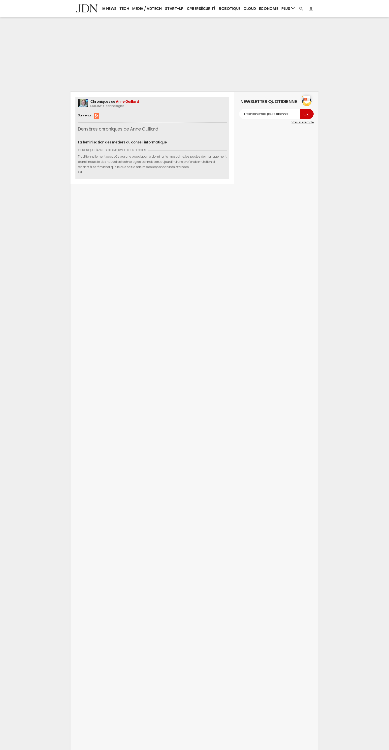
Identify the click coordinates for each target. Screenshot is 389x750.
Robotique (229, 8)
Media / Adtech (147, 8)
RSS (96, 116)
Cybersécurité (201, 8)
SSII (80, 171)
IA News (109, 8)
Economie (268, 8)
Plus (288, 8)
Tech (124, 8)
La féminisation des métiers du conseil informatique (122, 142)
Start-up (174, 8)
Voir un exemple (303, 122)
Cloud (249, 8)
